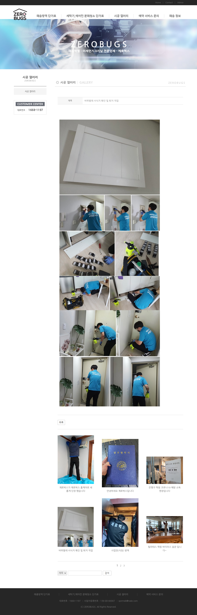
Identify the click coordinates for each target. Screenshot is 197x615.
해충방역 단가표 (46, 16)
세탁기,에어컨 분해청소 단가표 (85, 16)
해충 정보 (175, 16)
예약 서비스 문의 (149, 16)
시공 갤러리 (121, 16)
